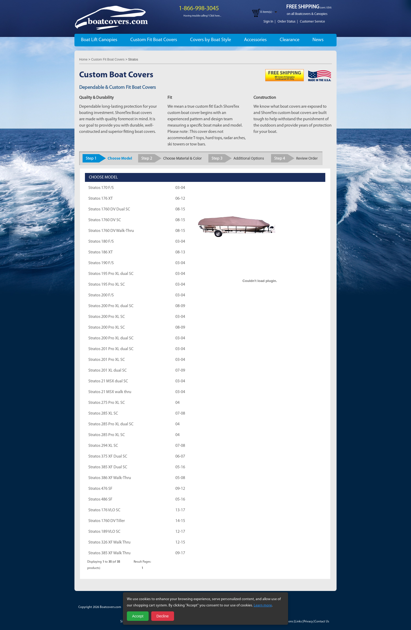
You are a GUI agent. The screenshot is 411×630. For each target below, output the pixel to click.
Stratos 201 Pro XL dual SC (110, 349)
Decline (162, 616)
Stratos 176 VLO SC (104, 510)
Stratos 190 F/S (101, 263)
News (317, 39)
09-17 (180, 553)
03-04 (180, 188)
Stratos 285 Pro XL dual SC (110, 424)
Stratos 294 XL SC (103, 446)
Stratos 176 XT (100, 199)
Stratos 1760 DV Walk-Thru (111, 231)
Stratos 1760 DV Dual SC (109, 209)
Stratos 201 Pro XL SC (106, 360)
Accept (137, 616)
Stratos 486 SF (100, 499)
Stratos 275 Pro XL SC (106, 403)
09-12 (180, 489)
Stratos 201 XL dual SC (107, 370)
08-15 (180, 209)
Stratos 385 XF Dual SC (107, 467)
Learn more (263, 605)
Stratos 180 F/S (101, 242)
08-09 (180, 306)
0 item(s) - (266, 12)
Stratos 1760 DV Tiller (106, 521)
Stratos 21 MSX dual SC (108, 381)
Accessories (255, 39)
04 (177, 403)
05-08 (180, 478)
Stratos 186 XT (100, 252)
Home (83, 59)
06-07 (180, 456)
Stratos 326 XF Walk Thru (109, 542)
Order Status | (288, 21)
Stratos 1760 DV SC (104, 220)
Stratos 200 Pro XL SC (106, 317)
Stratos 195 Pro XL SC (106, 285)
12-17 (180, 532)
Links (298, 621)
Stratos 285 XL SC (103, 413)
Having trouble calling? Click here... (202, 15)
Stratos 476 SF (100, 489)
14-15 (180, 521)
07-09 (180, 370)
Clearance (289, 39)
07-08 (180, 413)
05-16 (180, 467)
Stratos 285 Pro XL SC (106, 435)
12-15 (180, 542)
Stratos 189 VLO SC (104, 532)
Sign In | (269, 21)
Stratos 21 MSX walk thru (109, 392)
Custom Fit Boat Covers (153, 39)
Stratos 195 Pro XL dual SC (110, 274)
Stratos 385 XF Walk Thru (109, 553)
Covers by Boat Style (210, 39)
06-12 (180, 199)
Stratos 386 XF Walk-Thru (109, 478)
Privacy (308, 621)
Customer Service (312, 21)
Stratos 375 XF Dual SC (107, 456)
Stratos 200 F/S (101, 295)
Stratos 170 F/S (101, 188)
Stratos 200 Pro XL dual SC (110, 306)
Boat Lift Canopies (99, 39)
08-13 (180, 252)
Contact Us (322, 621)
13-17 (180, 510)
